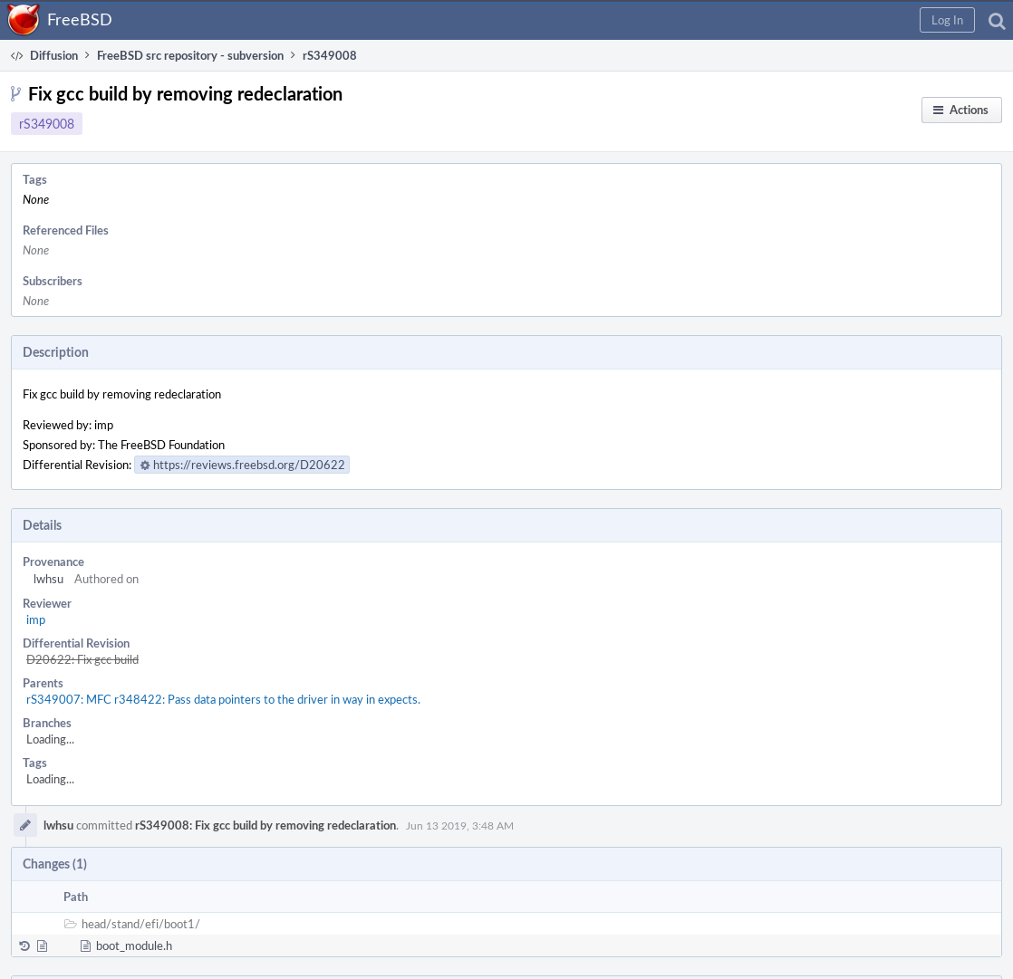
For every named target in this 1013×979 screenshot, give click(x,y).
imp (35, 619)
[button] (947, 20)
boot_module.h (134, 945)
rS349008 (46, 123)
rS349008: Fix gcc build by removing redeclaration (265, 825)
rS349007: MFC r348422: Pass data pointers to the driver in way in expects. (223, 699)
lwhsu (48, 579)
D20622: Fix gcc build (82, 659)
